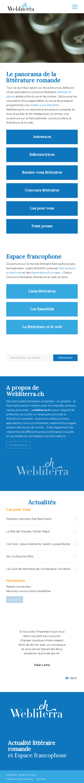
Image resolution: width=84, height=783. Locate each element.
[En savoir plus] (18, 444)
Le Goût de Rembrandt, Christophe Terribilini (38, 569)
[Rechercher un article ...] (42, 357)
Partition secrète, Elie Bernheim (29, 519)
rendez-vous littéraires (44, 105)
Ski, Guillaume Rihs (19, 556)
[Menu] (73, 6)
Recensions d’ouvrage (45, 272)
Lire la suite (75, 519)
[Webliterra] (34, 6)
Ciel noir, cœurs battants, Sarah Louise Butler (38, 544)
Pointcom (32, 775)
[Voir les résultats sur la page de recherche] (65, 357)
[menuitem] (73, 6)
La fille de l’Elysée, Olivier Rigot (28, 531)
